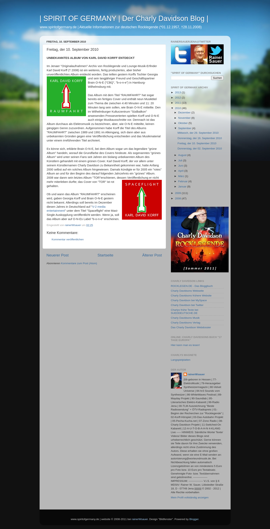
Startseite (105, 255)
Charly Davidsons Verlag (185, 322)
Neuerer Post (58, 255)
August (182, 155)
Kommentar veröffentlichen (68, 239)
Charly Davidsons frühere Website (191, 295)
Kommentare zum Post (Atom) (79, 263)
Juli (180, 160)
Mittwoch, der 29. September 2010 (197, 132)
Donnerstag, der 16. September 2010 (199, 138)
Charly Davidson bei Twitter (187, 305)
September (185, 128)
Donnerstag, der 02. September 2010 (199, 148)
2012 (178, 97)
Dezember (184, 112)
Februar (183, 181)
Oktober (183, 123)
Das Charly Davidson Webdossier (191, 327)
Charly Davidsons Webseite (187, 290)
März (181, 176)
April (181, 170)
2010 (178, 108)
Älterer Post (152, 255)
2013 (178, 92)
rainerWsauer (196, 374)
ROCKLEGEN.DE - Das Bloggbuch (192, 285)
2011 (178, 102)
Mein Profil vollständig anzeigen (190, 497)
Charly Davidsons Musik (185, 317)
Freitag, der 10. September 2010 (196, 143)
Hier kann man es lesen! (185, 345)
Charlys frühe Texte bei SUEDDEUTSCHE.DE (184, 311)
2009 (178, 193)
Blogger (194, 519)
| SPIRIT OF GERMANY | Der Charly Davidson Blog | (124, 18)
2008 (178, 198)
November (184, 117)
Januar (182, 186)
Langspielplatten (180, 359)
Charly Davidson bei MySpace (189, 300)
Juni (181, 165)
